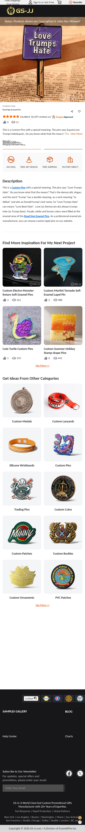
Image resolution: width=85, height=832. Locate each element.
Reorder (77, 2)
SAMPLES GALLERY (15, 711)
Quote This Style (21, 188)
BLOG (68, 711)
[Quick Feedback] (80, 822)
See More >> (42, 408)
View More (75, 133)
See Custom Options (63, 188)
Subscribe (55, 788)
